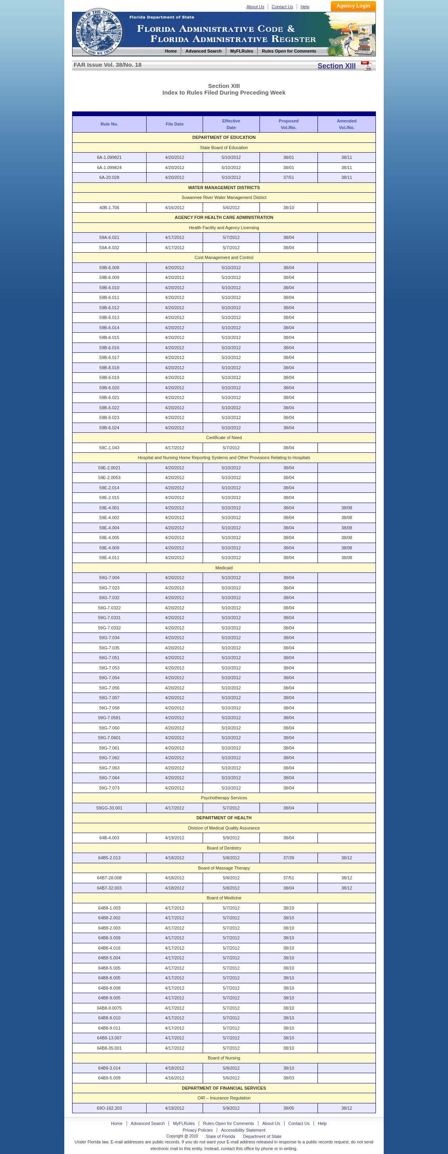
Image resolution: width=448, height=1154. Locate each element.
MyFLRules (184, 1123)
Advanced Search (148, 1123)
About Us (255, 6)
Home (99, 30)
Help (305, 6)
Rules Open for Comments (228, 1123)
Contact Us (282, 6)
